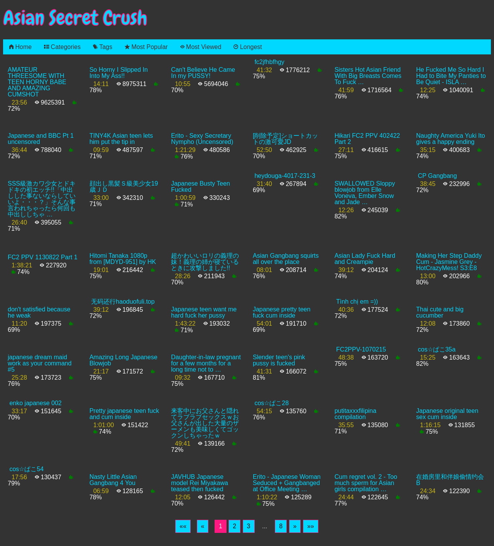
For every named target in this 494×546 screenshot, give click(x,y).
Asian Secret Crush (75, 18)
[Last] (310, 526)
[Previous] (203, 526)
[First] (183, 526)
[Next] (295, 526)
